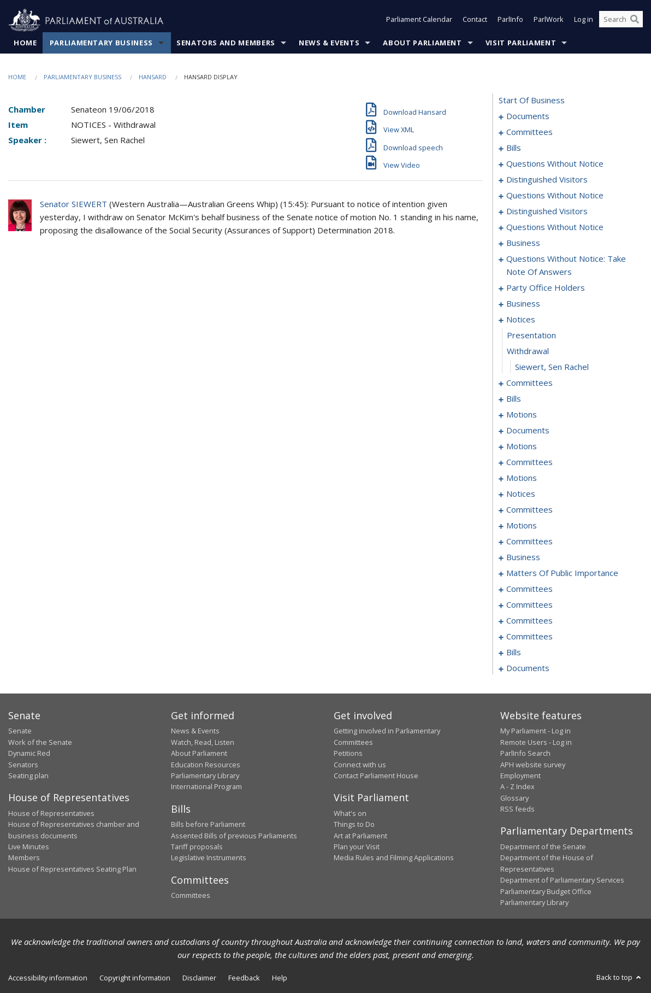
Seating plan (28, 776)
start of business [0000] (532, 100)
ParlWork (549, 21)
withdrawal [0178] (528, 351)
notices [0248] (520, 494)
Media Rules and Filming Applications (394, 858)
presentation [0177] (531, 335)
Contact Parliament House (376, 776)
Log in (583, 21)
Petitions (348, 754)
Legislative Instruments (208, 858)
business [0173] (523, 303)
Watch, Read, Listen (202, 742)
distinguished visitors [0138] (547, 179)
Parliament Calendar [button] (419, 21)
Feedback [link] (244, 978)
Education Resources (205, 764)
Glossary (514, 798)
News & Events (329, 43)
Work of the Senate (40, 742)
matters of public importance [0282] (562, 573)
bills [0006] (513, 148)
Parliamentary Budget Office (545, 891)
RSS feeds (517, 809)
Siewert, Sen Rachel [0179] (552, 367)
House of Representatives (51, 813)
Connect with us (360, 764)
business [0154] (523, 243)
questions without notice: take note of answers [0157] (566, 266)
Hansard (153, 77)
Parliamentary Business (101, 43)
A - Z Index (517, 787)
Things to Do (354, 825)
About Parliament (422, 43)
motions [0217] (521, 446)
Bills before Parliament (208, 825)
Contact (475, 21)
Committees (190, 896)
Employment (520, 776)
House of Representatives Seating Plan (72, 869)
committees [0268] (529, 541)
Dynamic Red (29, 754)
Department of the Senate (543, 847)
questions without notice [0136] (554, 163)
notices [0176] (520, 319)
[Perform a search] (634, 21)
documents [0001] (527, 116)
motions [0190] (521, 414)
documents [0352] (527, 668)
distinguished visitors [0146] (547, 211)
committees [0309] (529, 620)
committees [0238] (529, 462)
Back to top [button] (619, 978)
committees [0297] (529, 605)
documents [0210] (527, 430)
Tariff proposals (197, 847)
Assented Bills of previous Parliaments (234, 836)
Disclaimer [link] (199, 978)
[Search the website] (621, 21)
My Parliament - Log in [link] (535, 731)
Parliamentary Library (205, 776)
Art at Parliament (360, 836)
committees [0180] (529, 383)
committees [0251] (529, 509)
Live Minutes (28, 847)
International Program (206, 787)
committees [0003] (529, 132)
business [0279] (523, 557)
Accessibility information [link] (47, 978)
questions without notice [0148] (554, 227)
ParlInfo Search (525, 754)
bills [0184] (513, 398)
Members (24, 858)
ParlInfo (510, 21)
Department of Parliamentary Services (562, 880)
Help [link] (279, 978)
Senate (20, 731)
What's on (350, 813)
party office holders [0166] (545, 288)
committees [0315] (529, 636)
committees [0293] (529, 589)
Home (25, 43)
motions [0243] (521, 478)
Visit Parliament (521, 43)
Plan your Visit (357, 847)
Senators (23, 764)
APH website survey (532, 764)
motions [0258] (521, 525)
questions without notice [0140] (554, 195)
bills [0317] (513, 652)
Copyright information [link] (134, 978)
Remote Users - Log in (536, 742)
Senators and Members (225, 43)
